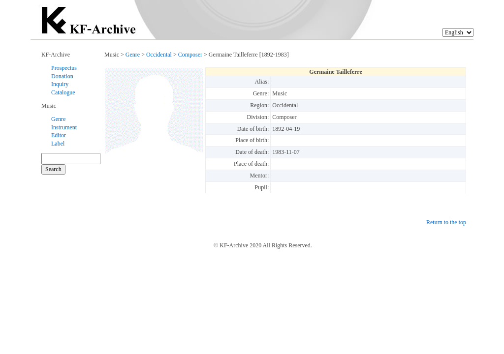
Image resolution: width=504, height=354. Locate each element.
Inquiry (59, 84)
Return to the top (446, 222)
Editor (58, 135)
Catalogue (63, 92)
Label (57, 143)
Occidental (159, 54)
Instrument (64, 127)
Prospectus (64, 67)
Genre (58, 119)
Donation (62, 76)
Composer (190, 54)
